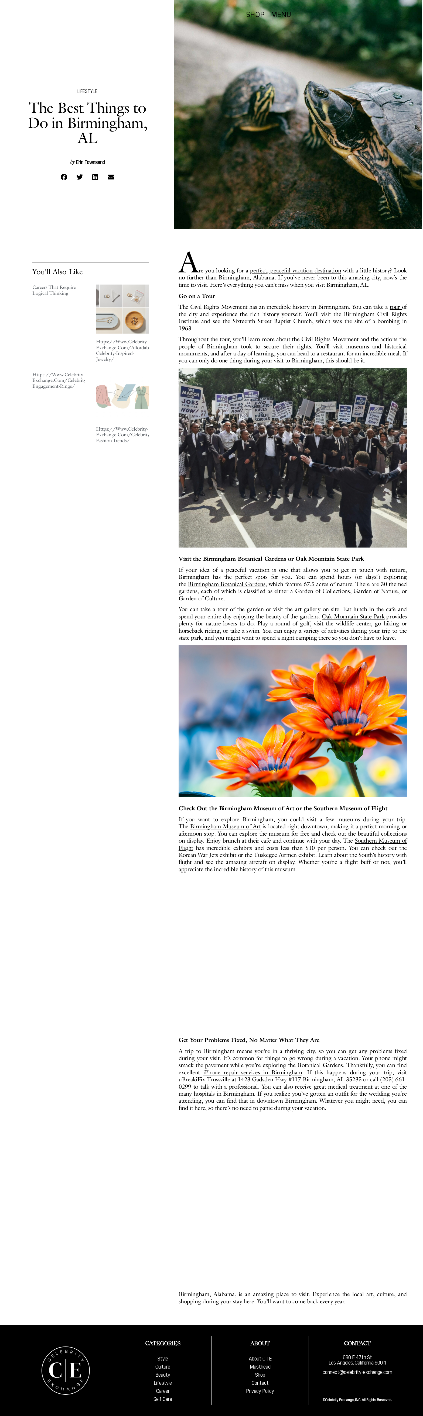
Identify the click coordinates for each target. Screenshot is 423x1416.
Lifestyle (87, 91)
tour (396, 306)
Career (163, 1390)
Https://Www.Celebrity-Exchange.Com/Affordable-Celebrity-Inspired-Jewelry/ (125, 350)
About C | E (260, 1358)
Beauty (162, 1374)
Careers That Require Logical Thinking (54, 290)
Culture (162, 1366)
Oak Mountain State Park (353, 616)
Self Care (162, 1398)
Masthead (260, 1366)
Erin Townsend (90, 161)
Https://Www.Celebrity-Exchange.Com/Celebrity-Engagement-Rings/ (60, 380)
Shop (367, 14)
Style (163, 1358)
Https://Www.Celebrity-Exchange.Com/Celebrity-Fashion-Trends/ (123, 435)
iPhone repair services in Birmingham (252, 1072)
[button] (64, 177)
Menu (393, 14)
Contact (260, 1382)
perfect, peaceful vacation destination (295, 270)
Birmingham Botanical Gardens (226, 584)
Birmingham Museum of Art (225, 826)
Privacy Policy (260, 1390)
